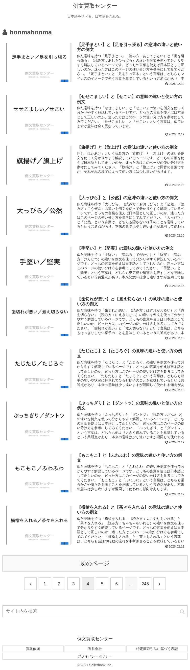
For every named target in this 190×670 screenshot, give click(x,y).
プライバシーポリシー (95, 656)
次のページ (95, 563)
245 (145, 583)
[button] (182, 612)
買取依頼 (33, 649)
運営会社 (95, 649)
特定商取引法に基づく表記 (157, 649)
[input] (95, 611)
